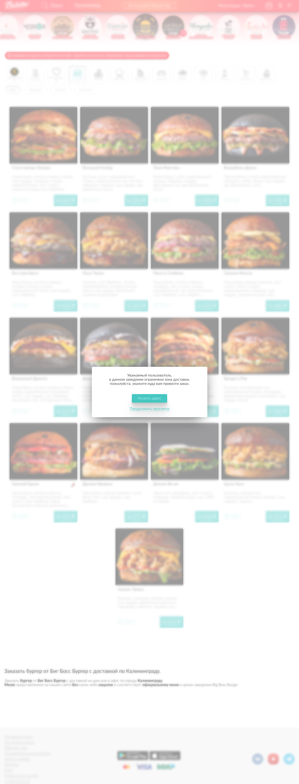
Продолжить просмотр (149, 409)
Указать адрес (149, 398)
